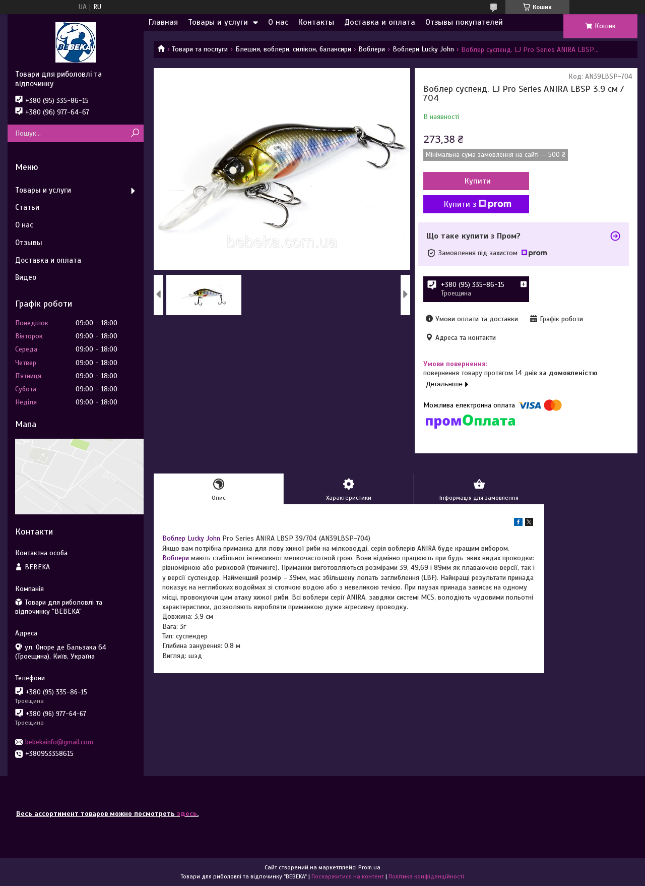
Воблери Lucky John (423, 49)
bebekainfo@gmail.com (59, 742)
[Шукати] (135, 133)
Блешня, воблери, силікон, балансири (293, 49)
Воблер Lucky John (191, 538)
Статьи (27, 207)
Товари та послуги (200, 49)
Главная (163, 22)
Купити (478, 181)
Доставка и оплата (379, 22)
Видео (25, 277)
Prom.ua (369, 867)
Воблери (371, 49)
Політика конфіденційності (426, 876)
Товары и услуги (218, 22)
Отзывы (28, 242)
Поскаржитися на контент (347, 876)
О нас (278, 22)
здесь (187, 813)
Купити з (477, 204)
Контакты (316, 22)
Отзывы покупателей (464, 22)
